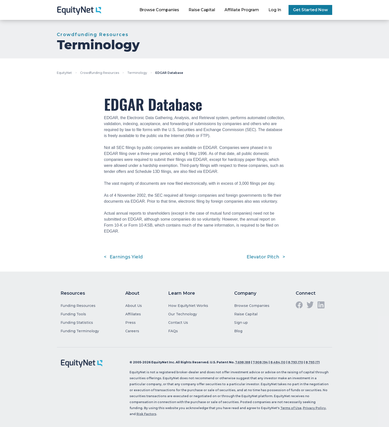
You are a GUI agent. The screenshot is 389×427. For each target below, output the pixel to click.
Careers (132, 331)
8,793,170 (295, 362)
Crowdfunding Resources (99, 73)
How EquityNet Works (188, 305)
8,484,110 (278, 362)
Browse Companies (159, 9)
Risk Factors (146, 414)
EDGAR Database (169, 73)
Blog (238, 331)
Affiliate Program (242, 9)
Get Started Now (310, 9)
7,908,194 (260, 362)
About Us (133, 305)
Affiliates (133, 314)
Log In (274, 9)
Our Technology (182, 314)
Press (130, 322)
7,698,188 (242, 362)
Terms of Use (290, 408)
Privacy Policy (314, 408)
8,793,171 (313, 362)
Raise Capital (202, 9)
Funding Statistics (77, 322)
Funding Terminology (80, 331)
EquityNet (64, 73)
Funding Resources (78, 305)
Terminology (137, 73)
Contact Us (178, 322)
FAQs (173, 331)
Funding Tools (73, 314)
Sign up (241, 322)
